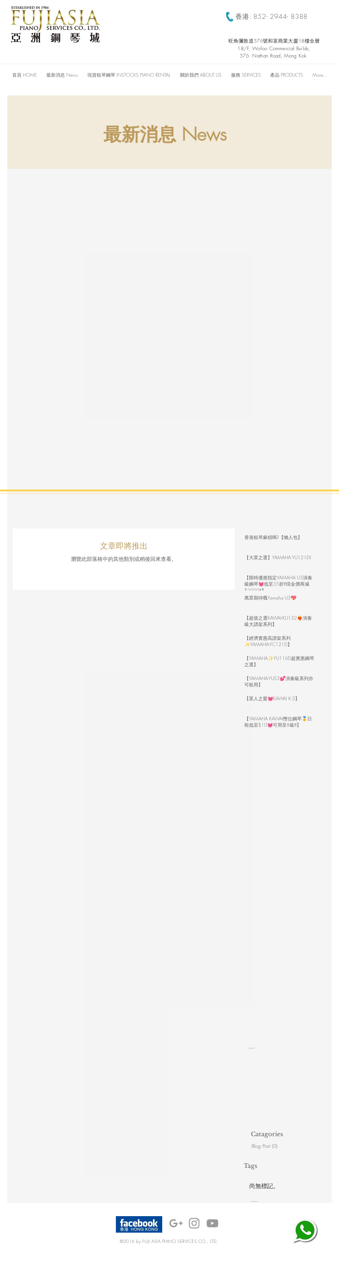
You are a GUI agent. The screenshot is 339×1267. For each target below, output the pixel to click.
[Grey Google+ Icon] (176, 1223)
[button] (246, 75)
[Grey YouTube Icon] (212, 1223)
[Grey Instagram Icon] (194, 1223)
